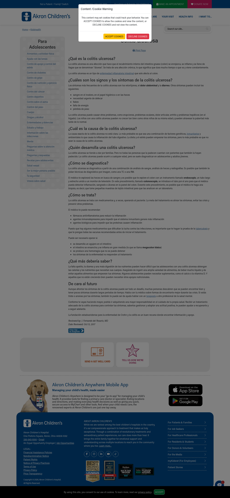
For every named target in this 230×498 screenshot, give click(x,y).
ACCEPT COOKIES (114, 36)
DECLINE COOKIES (137, 36)
